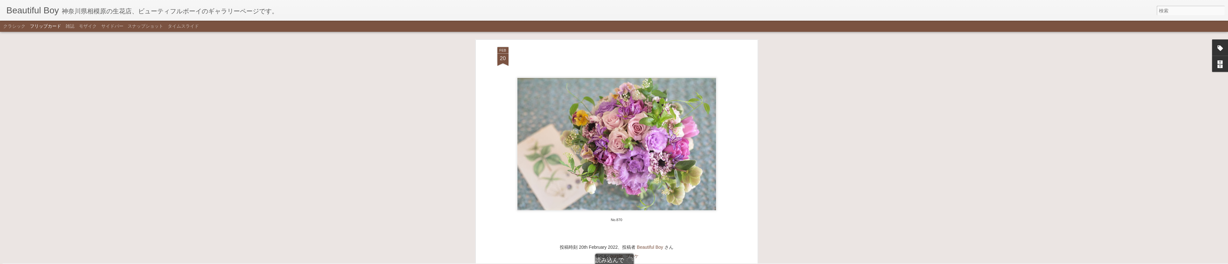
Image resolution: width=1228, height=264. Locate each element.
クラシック (14, 26)
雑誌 (70, 26)
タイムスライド (183, 26)
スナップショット (145, 26)
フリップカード (45, 26)
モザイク (88, 26)
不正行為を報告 (645, 260)
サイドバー (112, 26)
